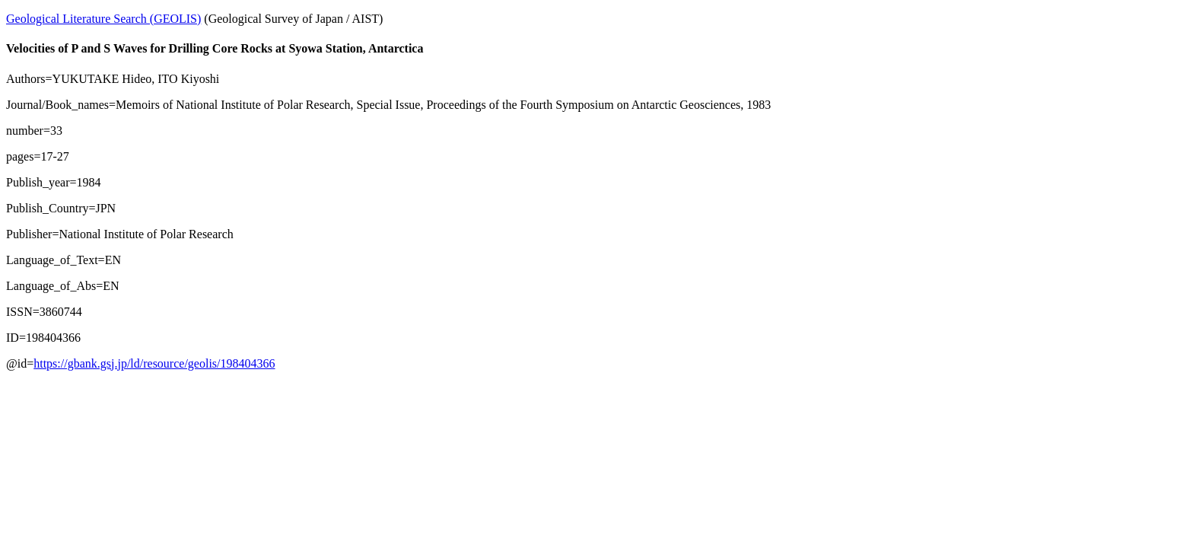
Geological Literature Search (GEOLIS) (103, 18)
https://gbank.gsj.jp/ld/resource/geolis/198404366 (154, 363)
